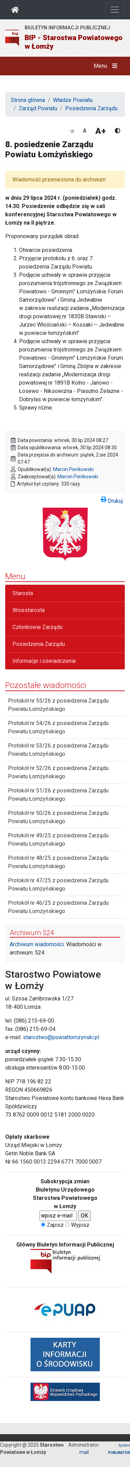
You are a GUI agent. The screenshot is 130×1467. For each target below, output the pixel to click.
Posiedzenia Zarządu (91, 108)
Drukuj (112, 499)
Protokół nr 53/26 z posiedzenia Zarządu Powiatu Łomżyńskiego (58, 749)
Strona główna (28, 100)
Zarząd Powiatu (38, 108)
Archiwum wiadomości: (37, 944)
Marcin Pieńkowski (73, 469)
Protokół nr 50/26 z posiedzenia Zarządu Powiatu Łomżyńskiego (58, 817)
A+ (100, 131)
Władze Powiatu (73, 100)
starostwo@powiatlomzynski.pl (61, 1037)
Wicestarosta (28, 610)
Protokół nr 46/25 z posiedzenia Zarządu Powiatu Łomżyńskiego (58, 907)
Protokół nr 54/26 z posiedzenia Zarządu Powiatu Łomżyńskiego (58, 727)
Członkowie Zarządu (37, 627)
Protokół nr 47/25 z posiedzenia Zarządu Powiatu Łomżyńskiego (58, 884)
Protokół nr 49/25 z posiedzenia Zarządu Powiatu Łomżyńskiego (58, 839)
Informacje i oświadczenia (44, 661)
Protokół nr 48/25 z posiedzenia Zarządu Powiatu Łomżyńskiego (58, 862)
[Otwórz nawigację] (114, 10)
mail (84, 1452)
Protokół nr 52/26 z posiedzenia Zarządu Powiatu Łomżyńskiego (58, 772)
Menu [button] (107, 66)
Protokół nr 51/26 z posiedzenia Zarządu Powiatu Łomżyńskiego (58, 794)
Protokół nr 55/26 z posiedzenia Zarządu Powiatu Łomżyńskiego (58, 704)
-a (71, 131)
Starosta (22, 593)
